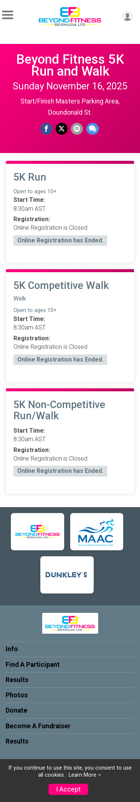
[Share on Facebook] (46, 129)
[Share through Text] (92, 129)
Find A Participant (33, 664)
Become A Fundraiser (38, 726)
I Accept (68, 789)
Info (12, 649)
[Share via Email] (77, 129)
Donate (16, 710)
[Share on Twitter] (62, 129)
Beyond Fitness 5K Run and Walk (70, 65)
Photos (17, 695)
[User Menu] (127, 16)
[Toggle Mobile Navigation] (7, 15)
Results (17, 680)
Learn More (82, 775)
